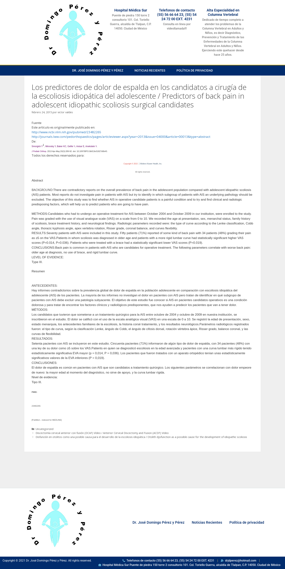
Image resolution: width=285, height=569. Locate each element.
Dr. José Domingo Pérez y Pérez (97, 70)
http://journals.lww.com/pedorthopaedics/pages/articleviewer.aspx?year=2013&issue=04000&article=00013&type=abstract (121, 137)
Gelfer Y (71, 146)
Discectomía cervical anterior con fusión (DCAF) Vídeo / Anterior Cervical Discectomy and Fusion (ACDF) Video (102, 433)
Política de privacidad (194, 70)
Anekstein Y (91, 146)
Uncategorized (44, 429)
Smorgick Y (37, 146)
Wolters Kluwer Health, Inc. (151, 164)
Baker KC (61, 146)
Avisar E (80, 146)
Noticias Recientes (150, 70)
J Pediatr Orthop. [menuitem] (39, 151)
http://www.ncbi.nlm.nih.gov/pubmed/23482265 (66, 132)
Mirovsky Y (50, 146)
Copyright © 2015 (131, 164)
